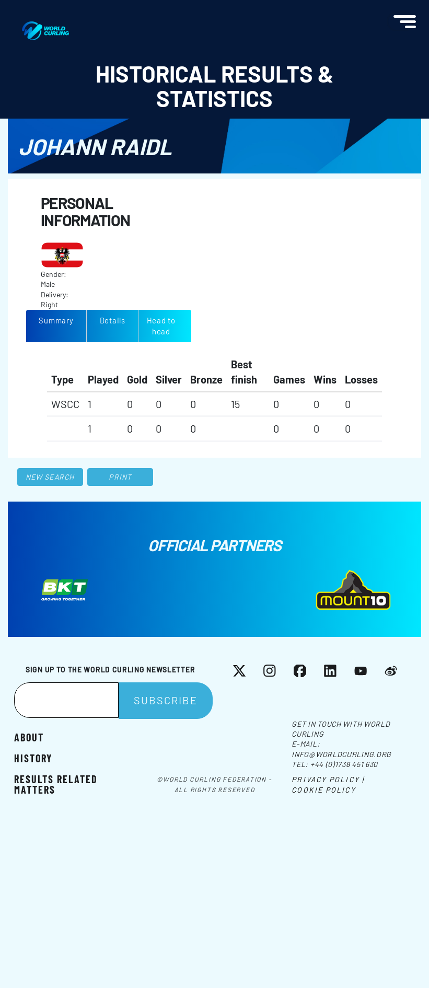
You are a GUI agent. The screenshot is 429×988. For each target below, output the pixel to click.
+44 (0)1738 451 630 (344, 764)
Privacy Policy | (328, 779)
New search (50, 476)
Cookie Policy (323, 789)
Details (112, 320)
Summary (56, 320)
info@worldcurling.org (341, 754)
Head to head (161, 326)
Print (120, 476)
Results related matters (56, 784)
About (29, 736)
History (33, 757)
